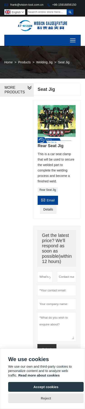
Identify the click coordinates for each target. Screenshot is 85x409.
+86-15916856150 (64, 4)
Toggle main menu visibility (73, 39)
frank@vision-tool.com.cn (26, 4)
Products (24, 62)
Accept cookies (45, 387)
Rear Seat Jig (47, 189)
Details (48, 209)
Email (48, 199)
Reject (46, 398)
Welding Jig (44, 62)
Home (8, 62)
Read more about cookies (39, 375)
